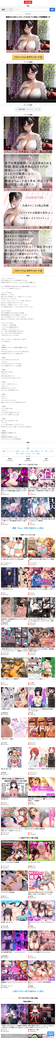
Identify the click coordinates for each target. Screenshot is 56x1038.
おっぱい (51, 451)
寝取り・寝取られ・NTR (37, 451)
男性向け (22, 453)
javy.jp (28, 2)
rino (28, 445)
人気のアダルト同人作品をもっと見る (28, 991)
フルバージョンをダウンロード (28, 57)
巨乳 (23, 451)
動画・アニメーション (8, 451)
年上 (34, 453)
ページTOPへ (50, 1033)
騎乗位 (38, 453)
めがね (27, 451)
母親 (17, 453)
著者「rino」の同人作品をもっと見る (28, 528)
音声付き (18, 451)
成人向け (28, 453)
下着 (46, 451)
